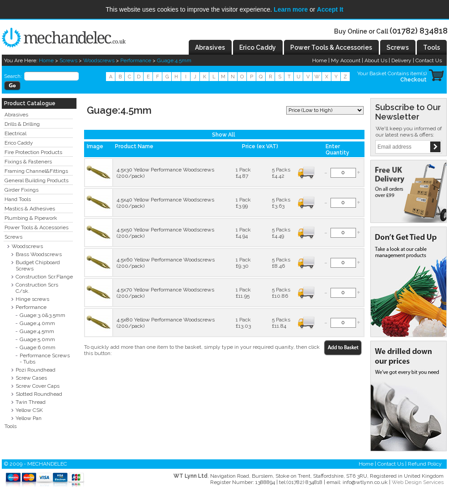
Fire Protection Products (33, 152)
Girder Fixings (21, 190)
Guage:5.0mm (37, 339)
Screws (68, 60)
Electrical (15, 133)
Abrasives (16, 114)
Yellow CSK (29, 410)
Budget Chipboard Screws (38, 265)
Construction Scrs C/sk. (37, 288)
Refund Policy (425, 464)
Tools (10, 426)
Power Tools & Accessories (36, 227)
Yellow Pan (29, 418)
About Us (375, 60)
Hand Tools (17, 199)
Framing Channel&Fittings (36, 171)
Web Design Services (418, 482)
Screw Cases (31, 378)
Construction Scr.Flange (44, 277)
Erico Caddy (18, 143)
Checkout (413, 80)
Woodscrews (98, 60)
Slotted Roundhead (39, 394)
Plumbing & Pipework (30, 218)
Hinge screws (32, 299)
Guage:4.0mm (37, 323)
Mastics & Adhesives (29, 209)
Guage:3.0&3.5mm (42, 315)
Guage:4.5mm (174, 60)
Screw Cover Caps (37, 386)
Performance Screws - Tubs (45, 358)
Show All (223, 135)
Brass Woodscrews (39, 254)
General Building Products (36, 180)
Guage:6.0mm (37, 347)
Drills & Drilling (22, 124)
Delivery (401, 60)
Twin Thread (31, 402)
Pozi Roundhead (35, 370)
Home (46, 60)
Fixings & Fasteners (28, 161)
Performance (135, 60)
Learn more (291, 9)
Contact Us (428, 60)
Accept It (330, 9)
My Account (345, 60)
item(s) (418, 73)
